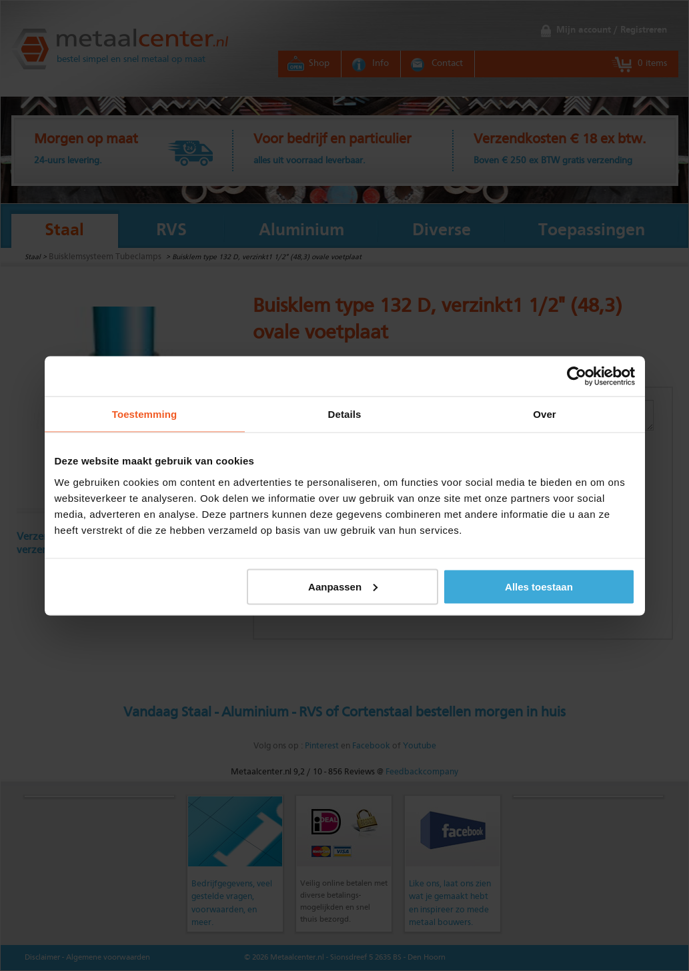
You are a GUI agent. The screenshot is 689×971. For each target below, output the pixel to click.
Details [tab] (345, 413)
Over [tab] (544, 413)
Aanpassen (343, 586)
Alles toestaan (539, 586)
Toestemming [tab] (144, 413)
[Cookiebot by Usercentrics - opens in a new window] (576, 376)
